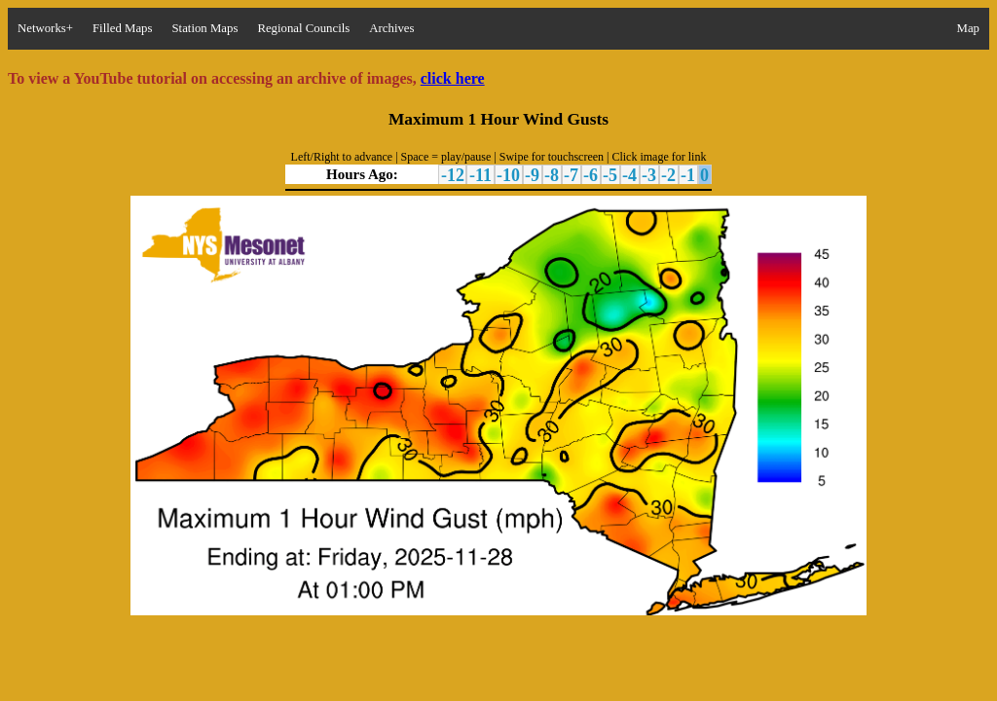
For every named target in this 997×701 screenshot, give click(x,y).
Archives (391, 28)
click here (453, 78)
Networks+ (45, 28)
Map (968, 28)
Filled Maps (122, 28)
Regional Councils (303, 28)
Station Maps (204, 28)
